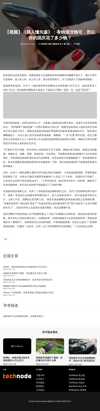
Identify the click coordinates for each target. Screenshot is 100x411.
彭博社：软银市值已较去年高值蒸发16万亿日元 (25, 267)
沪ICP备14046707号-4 (63, 401)
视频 (49, 44)
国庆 (5, 239)
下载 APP (40, 375)
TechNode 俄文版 (77, 379)
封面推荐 (44, 44)
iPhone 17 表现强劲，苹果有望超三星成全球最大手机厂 (29, 292)
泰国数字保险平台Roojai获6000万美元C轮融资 (24, 286)
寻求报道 (40, 382)
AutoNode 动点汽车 (78, 386)
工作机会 (40, 390)
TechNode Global (76, 382)
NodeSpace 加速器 (77, 390)
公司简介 (40, 379)
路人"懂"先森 (65, 44)
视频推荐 (55, 44)
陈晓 (78, 44)
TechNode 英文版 (77, 375)
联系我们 (38, 316)
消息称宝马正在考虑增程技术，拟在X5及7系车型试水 (28, 279)
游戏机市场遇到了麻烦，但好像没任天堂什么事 (25, 273)
